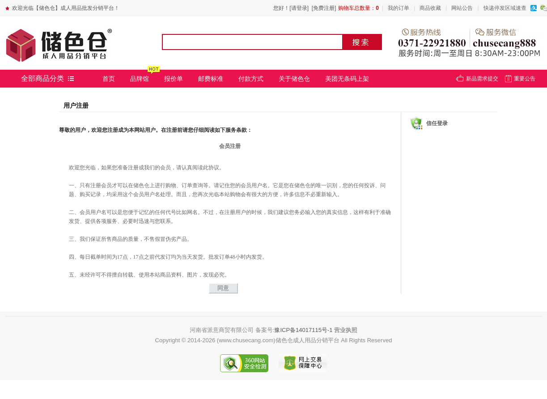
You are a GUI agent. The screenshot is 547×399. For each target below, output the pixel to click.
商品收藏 (430, 8)
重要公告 (524, 79)
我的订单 (398, 8)
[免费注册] (324, 8)
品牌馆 (139, 78)
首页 (108, 78)
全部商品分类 (42, 78)
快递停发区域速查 (504, 8)
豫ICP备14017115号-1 (303, 330)
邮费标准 (210, 78)
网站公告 (462, 8)
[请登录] (299, 8)
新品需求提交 (482, 79)
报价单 (173, 78)
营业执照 (345, 330)
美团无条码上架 (347, 78)
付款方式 (250, 78)
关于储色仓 (294, 78)
